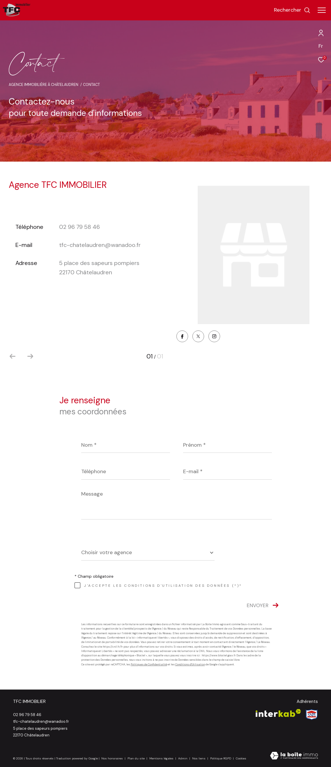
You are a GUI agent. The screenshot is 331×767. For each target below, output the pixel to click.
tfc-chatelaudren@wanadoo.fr (100, 245)
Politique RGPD (220, 758)
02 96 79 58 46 (79, 227)
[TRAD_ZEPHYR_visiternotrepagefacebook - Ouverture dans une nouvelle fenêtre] (182, 337)
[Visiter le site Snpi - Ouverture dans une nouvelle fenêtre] (311, 714)
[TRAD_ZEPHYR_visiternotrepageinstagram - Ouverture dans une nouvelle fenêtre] (214, 337)
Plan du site (137, 758)
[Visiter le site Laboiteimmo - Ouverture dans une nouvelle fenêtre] (294, 756)
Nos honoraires (112, 758)
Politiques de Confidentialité (149, 664)
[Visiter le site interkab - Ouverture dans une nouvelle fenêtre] (278, 713)
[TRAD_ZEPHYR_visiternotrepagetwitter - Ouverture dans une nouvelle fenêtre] (198, 337)
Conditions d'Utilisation (190, 664)
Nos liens (199, 758)
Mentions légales (161, 758)
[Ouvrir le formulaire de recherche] (292, 10)
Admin (183, 758)
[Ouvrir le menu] (321, 10)
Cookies (241, 758)
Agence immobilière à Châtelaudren (43, 84)
